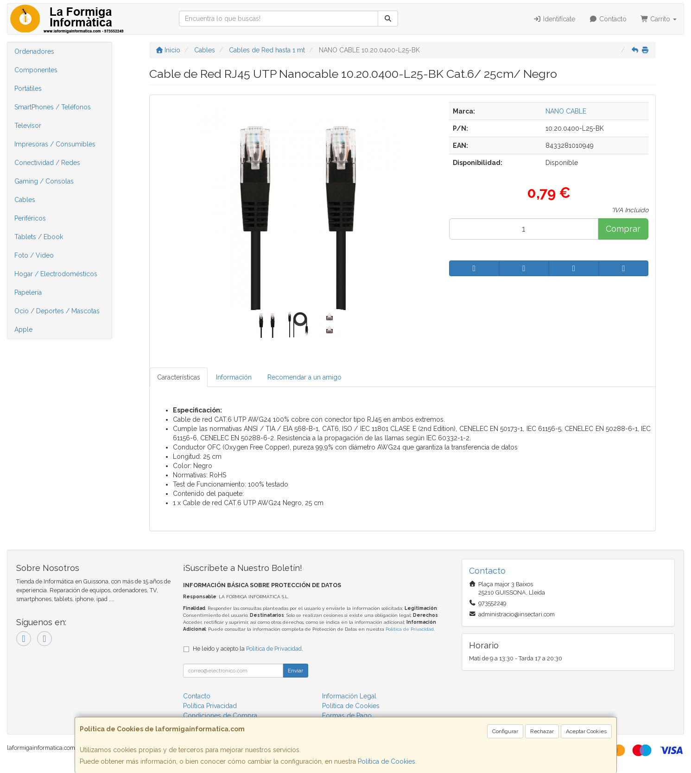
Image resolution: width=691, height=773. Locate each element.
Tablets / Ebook (38, 237)
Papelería (28, 292)
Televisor (27, 125)
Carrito (658, 19)
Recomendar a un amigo (304, 377)
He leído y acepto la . (248, 648)
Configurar (505, 731)
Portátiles (28, 88)
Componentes (35, 70)
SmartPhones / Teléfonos (52, 107)
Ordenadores (34, 51)
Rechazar (542, 731)
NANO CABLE (565, 111)
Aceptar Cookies (586, 731)
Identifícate (554, 19)
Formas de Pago (347, 715)
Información (234, 377)
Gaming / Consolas (44, 181)
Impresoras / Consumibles (54, 144)
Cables (24, 199)
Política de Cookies (386, 761)
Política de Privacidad (410, 629)
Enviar (295, 670)
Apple (23, 329)
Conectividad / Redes (47, 162)
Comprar (623, 229)
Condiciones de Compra (220, 715)
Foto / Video (34, 255)
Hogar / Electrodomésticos (55, 274)
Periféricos (30, 218)
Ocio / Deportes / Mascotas (57, 311)
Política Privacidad (210, 706)
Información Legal (349, 696)
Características (178, 377)
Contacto (608, 19)
